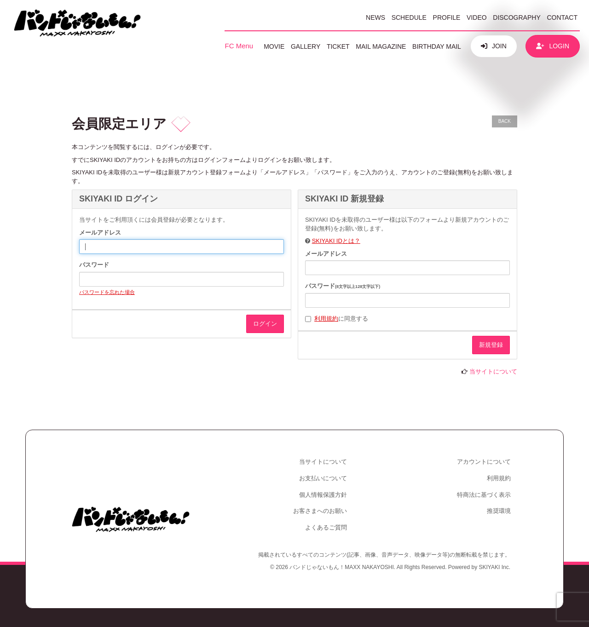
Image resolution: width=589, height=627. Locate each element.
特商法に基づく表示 (484, 494)
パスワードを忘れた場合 (107, 292)
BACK (504, 121)
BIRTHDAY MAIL (436, 46)
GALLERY (305, 46)
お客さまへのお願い (320, 510)
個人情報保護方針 (323, 494)
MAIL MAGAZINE (381, 46)
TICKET (338, 46)
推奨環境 (499, 510)
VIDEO (477, 17)
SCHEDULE (409, 17)
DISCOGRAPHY (516, 17)
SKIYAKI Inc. (494, 567)
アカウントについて (484, 461)
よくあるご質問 (326, 527)
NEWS (375, 17)
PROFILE (447, 17)
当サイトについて (493, 371)
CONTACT (562, 17)
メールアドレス (100, 232)
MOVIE (274, 46)
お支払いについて (323, 478)
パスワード (94, 264)
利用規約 (326, 318)
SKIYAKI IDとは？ (336, 240)
